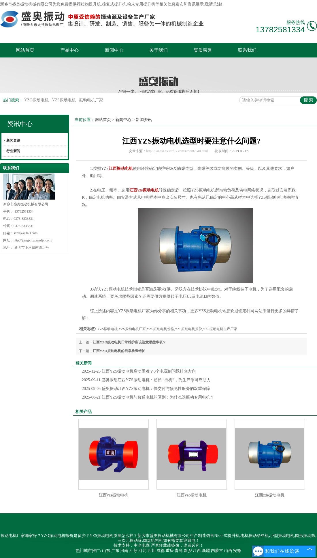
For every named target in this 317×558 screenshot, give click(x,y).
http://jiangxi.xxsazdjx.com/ (33, 240)
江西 (197, 550)
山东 (106, 550)
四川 (152, 550)
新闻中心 (114, 50)
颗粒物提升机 (89, 4)
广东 (115, 550)
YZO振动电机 (37, 100)
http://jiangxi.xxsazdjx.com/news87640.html (177, 151)
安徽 (237, 550)
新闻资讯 (13, 140)
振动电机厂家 (91, 100)
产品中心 (69, 50)
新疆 (206, 550)
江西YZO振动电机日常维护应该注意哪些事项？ (129, 342)
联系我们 (247, 50)
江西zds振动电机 (270, 495)
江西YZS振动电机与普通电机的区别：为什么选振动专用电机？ (148, 397)
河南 (124, 550)
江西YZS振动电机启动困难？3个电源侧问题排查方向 (139, 371)
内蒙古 (217, 550)
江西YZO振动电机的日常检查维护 (119, 351)
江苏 (133, 550)
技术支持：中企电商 (132, 545)
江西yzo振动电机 (192, 495)
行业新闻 (13, 151)
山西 (228, 550)
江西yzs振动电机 (114, 495)
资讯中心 (20, 123)
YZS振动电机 (64, 100)
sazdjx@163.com (25, 233)
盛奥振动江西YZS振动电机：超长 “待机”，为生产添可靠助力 (146, 380)
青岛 (179, 550)
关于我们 (158, 50)
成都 (160, 550)
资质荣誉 (203, 50)
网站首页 (25, 50)
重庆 (170, 550)
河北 (142, 550)
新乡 (188, 550)
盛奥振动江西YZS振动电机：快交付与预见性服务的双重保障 (146, 388)
